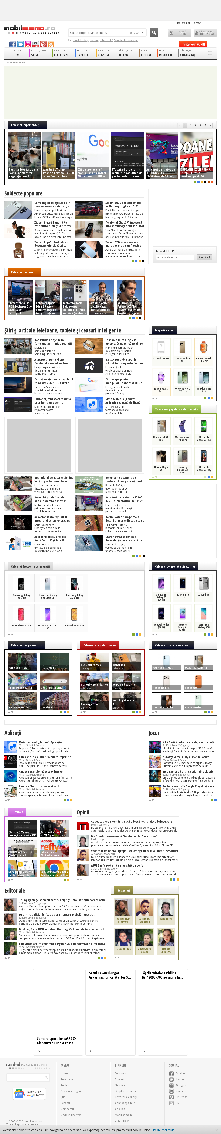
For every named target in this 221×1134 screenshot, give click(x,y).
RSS (174, 1103)
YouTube (178, 1091)
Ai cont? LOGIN (179, 33)
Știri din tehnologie (126, 40)
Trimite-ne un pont (193, 44)
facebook (12, 44)
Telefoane (67, 1079)
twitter (20, 44)
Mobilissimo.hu (124, 1115)
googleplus (28, 44)
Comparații (67, 1109)
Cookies (120, 1109)
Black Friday (80, 40)
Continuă (204, 257)
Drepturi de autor (125, 1091)
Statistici (120, 1085)
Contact (197, 22)
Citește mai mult (162, 1130)
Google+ (177, 1085)
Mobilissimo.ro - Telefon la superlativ (31, 29)
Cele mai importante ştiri (27, 125)
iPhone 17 (106, 40)
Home (64, 1073)
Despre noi (183, 22)
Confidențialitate (125, 1103)
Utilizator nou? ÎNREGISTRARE (205, 33)
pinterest (43, 44)
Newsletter (165, 251)
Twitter (176, 1079)
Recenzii (66, 1103)
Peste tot (136, 33)
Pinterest (178, 1097)
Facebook (178, 1073)
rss (51, 44)
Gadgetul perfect (71, 1115)
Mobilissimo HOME (15, 62)
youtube (35, 44)
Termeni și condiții (126, 1097)
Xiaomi (94, 40)
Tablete (65, 1085)
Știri (63, 1097)
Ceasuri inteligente (72, 1091)
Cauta (154, 32)
